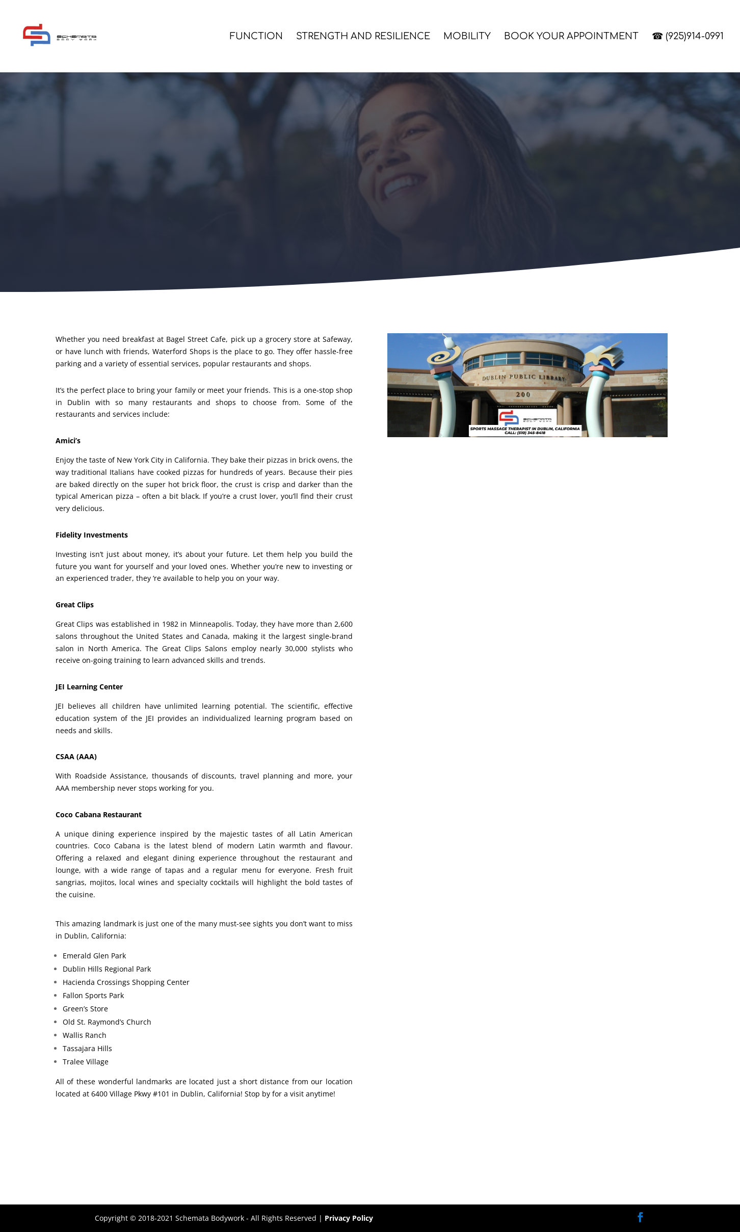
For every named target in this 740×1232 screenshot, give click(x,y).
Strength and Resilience (363, 37)
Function (256, 37)
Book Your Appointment (571, 37)
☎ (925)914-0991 (688, 37)
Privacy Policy (349, 1218)
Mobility (467, 37)
